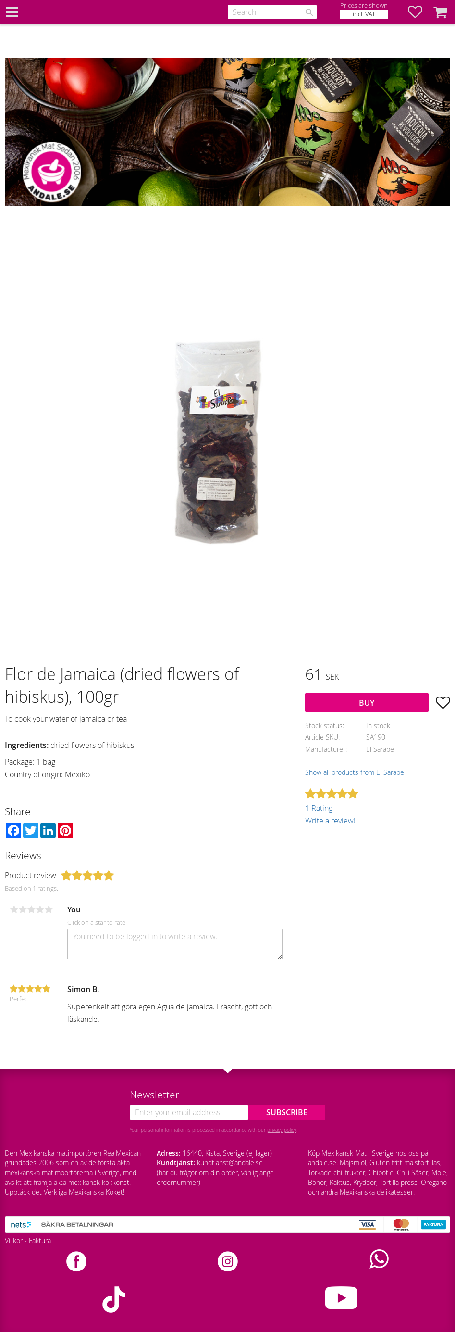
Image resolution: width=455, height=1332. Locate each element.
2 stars (22, 909)
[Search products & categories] (272, 12)
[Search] (309, 12)
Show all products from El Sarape (354, 772)
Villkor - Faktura (28, 1240)
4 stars (40, 909)
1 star (14, 909)
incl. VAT (364, 14)
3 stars (31, 909)
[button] (420, 12)
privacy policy (281, 1129)
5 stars (48, 909)
